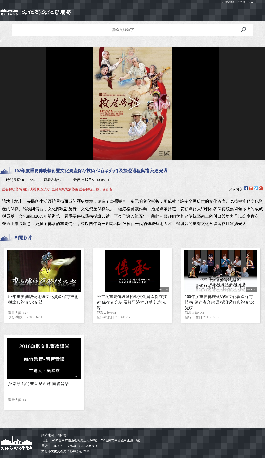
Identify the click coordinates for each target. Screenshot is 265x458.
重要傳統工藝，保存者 (95, 189)
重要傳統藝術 (12, 189)
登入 (250, 2)
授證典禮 (29, 189)
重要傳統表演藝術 (65, 189)
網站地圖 (230, 2)
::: (223, 2)
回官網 (241, 2)
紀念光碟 (44, 189)
